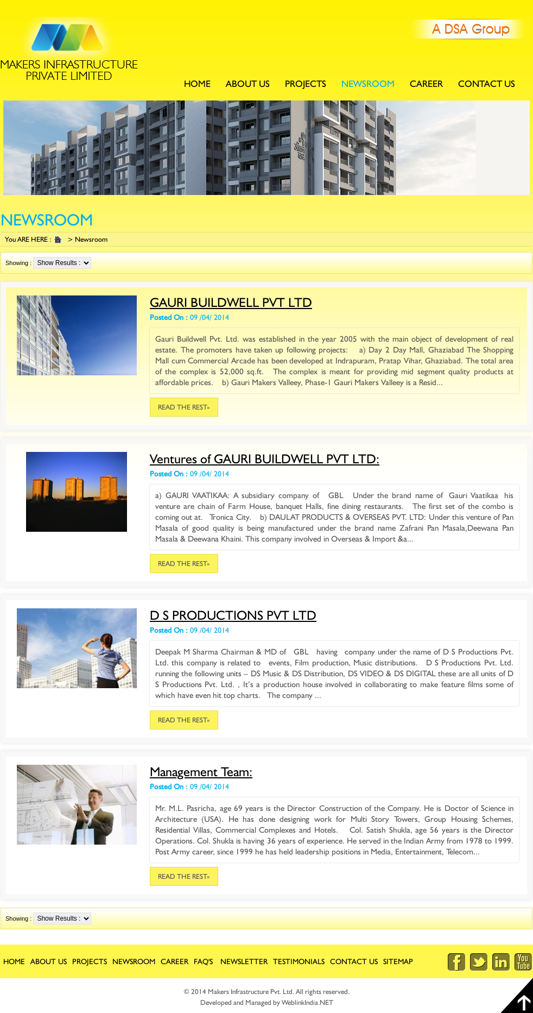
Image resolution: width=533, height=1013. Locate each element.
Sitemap (398, 961)
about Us (248, 83)
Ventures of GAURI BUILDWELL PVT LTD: (264, 459)
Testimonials (299, 961)
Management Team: (201, 771)
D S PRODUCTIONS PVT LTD (233, 615)
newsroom (368, 83)
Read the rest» (184, 407)
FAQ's (203, 961)
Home (197, 83)
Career (426, 83)
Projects (305, 83)
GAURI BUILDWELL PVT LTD (231, 302)
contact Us (486, 83)
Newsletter (244, 961)
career (174, 961)
